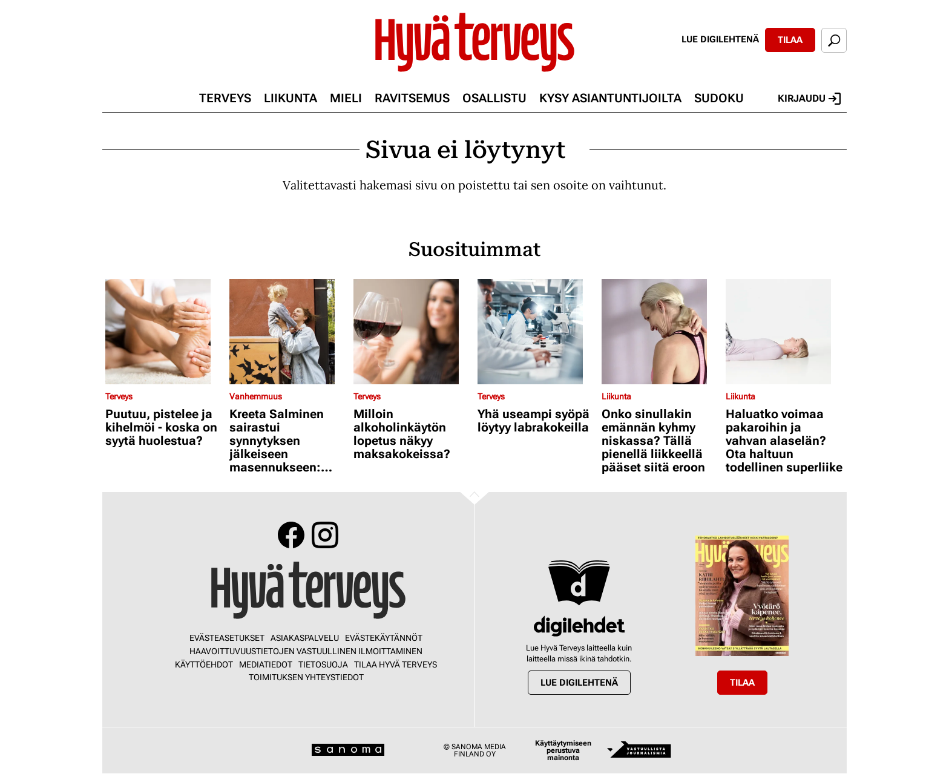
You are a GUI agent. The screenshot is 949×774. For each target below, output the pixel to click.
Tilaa (790, 39)
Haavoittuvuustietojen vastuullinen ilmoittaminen (305, 651)
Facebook (291, 535)
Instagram (325, 535)
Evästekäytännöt (383, 638)
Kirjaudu (809, 99)
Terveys (225, 98)
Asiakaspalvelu (305, 638)
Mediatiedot (265, 664)
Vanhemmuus (255, 396)
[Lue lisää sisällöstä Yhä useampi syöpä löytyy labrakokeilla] (537, 331)
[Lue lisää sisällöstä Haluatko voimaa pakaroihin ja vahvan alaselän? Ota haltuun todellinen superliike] (785, 331)
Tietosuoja (323, 664)
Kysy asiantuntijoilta (610, 98)
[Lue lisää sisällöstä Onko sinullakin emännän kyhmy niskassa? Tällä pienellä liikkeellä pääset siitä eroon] (661, 331)
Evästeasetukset (226, 638)
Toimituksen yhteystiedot (306, 677)
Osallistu (494, 98)
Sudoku (719, 98)
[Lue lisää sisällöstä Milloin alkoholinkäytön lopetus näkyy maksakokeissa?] (412, 331)
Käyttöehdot (204, 664)
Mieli (346, 98)
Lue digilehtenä (720, 39)
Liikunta (290, 98)
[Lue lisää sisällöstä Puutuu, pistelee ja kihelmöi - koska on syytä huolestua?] (164, 331)
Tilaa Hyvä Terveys (395, 664)
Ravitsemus (412, 98)
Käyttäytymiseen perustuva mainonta (563, 750)
